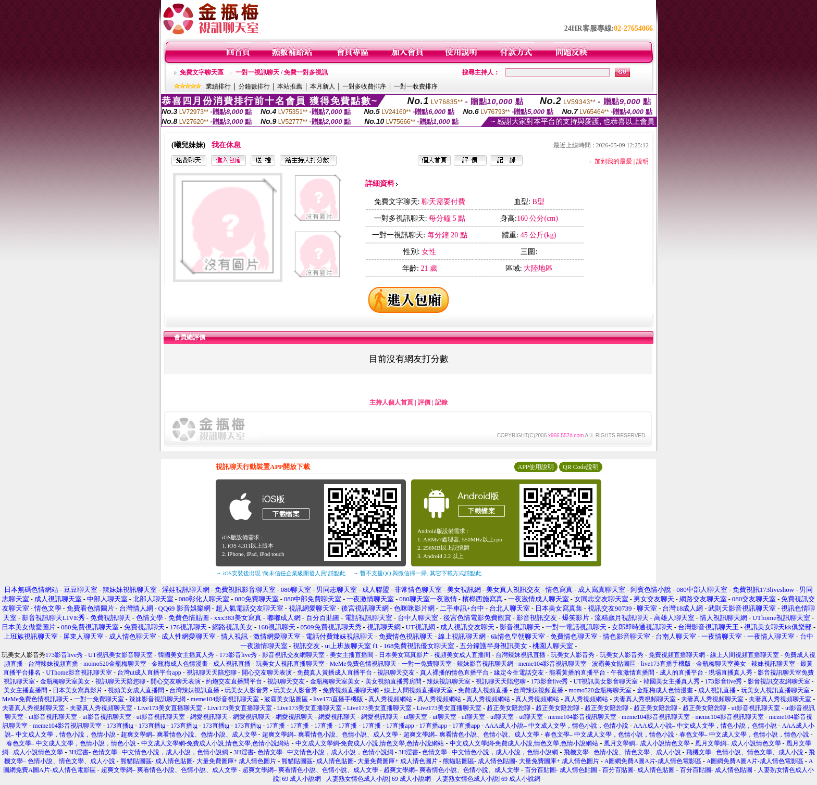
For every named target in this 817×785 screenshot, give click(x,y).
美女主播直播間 (352, 655)
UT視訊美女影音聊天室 (120, 655)
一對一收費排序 (416, 86)
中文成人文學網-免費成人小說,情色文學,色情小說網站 (215, 743)
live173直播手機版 (666, 663)
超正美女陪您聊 (508, 708)
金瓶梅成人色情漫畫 (180, 663)
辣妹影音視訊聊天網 (485, 663)
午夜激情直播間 (632, 672)
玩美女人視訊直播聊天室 (290, 663)
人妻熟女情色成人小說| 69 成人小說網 (378, 778)
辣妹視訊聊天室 (773, 663)
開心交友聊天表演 (267, 672)
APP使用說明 (535, 467)
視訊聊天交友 (396, 672)
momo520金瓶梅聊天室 (114, 663)
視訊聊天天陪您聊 (212, 672)
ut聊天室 (415, 716)
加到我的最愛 (613, 161)
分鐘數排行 (254, 86)
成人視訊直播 (232, 663)
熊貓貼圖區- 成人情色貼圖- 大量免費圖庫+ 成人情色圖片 (198, 761)
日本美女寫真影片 (404, 655)
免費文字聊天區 (202, 72)
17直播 (275, 725)
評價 (424, 402)
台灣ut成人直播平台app (149, 672)
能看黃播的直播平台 (577, 672)
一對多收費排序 (364, 86)
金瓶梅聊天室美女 (721, 663)
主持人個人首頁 (391, 402)
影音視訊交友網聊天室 (293, 655)
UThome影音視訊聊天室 (79, 672)
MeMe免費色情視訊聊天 (363, 663)
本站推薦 (289, 86)
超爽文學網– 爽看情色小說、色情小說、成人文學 (189, 734)
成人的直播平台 (681, 672)
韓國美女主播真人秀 (186, 655)
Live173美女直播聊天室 (170, 708)
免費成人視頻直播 (483, 690)
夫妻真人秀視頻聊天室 (644, 699)
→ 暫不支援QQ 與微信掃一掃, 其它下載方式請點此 (417, 573)
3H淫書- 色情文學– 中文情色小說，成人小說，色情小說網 (148, 752)
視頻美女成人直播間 (462, 655)
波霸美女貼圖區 (614, 663)
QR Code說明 (581, 467)
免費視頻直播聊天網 (677, 655)
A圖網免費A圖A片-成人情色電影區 (652, 761)
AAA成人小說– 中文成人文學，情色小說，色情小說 (556, 725)
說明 (642, 161)
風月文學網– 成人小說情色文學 (647, 743)
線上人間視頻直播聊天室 (744, 655)
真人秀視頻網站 (390, 699)
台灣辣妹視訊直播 (521, 655)
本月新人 (322, 86)
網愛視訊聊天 (209, 716)
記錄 (441, 402)
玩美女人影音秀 (573, 655)
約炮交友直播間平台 (234, 681)
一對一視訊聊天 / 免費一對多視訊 (282, 72)
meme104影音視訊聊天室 (552, 663)
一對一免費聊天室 (427, 663)
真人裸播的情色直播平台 (454, 672)
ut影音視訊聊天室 (756, 708)
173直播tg (120, 725)
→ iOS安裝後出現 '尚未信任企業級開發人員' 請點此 (280, 573)
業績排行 (218, 86)
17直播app (400, 725)
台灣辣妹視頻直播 (53, 663)
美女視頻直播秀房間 (393, 681)
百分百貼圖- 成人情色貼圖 (561, 770)
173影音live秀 (64, 655)
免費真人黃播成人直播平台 (334, 672)
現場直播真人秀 (730, 672)
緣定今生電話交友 (519, 672)
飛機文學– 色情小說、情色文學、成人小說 (622, 752)
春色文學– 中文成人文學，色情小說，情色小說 (609, 734)
